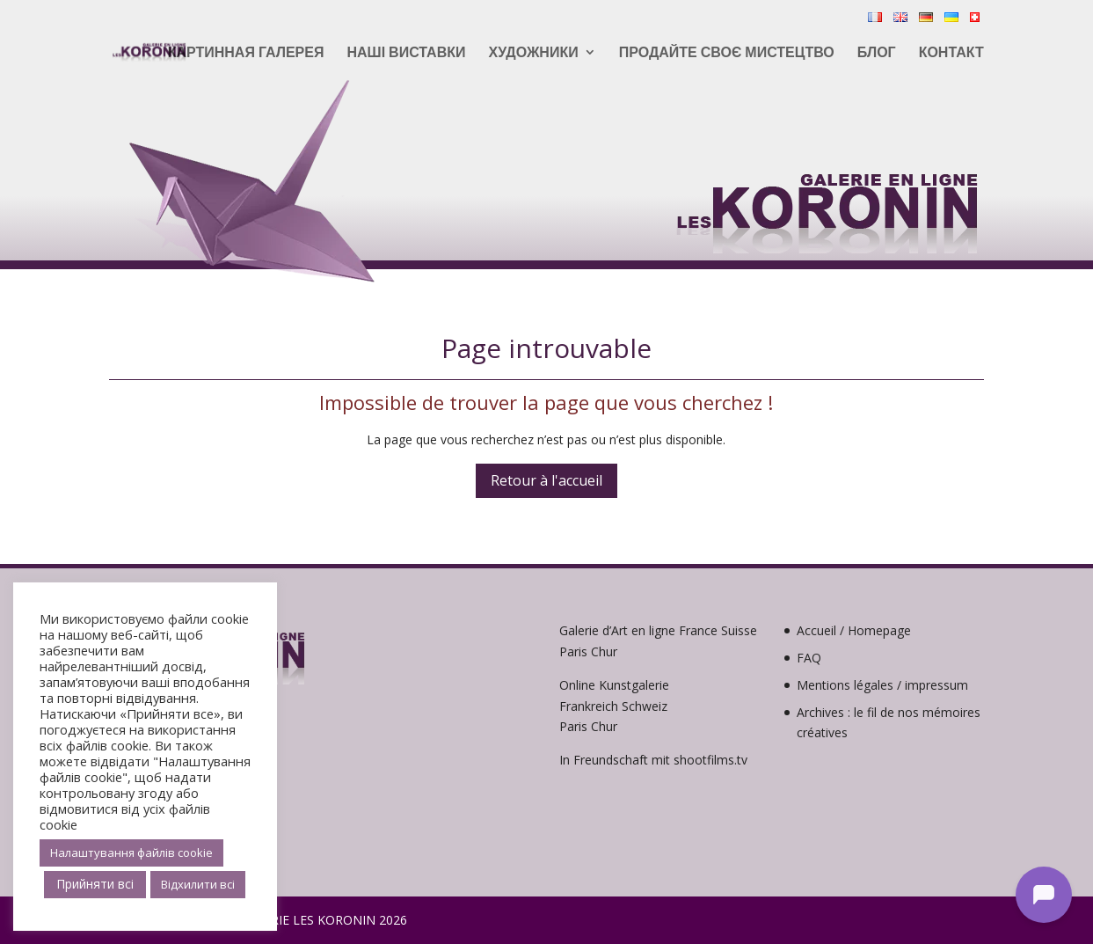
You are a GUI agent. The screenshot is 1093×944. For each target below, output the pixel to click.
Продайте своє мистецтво (726, 54)
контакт (951, 54)
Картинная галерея (246, 54)
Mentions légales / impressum (882, 685)
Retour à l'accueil (546, 480)
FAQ (809, 657)
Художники (533, 54)
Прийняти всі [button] (95, 883)
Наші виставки (405, 54)
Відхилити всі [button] (198, 884)
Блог (876, 54)
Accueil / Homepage (854, 630)
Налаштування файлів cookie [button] (131, 852)
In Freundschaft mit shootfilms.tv (653, 759)
